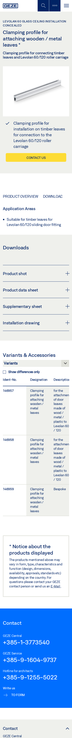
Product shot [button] (36, 273)
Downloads (54, 196)
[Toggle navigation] (66, 5)
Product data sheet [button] (36, 290)
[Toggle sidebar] (54, 5)
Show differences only (21, 372)
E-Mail (56, 586)
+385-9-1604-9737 (29, 659)
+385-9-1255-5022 (30, 677)
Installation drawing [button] (36, 322)
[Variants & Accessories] (36, 364)
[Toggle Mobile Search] (43, 5)
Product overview (20, 196)
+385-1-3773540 (26, 642)
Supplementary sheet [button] (36, 306)
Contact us (36, 157)
